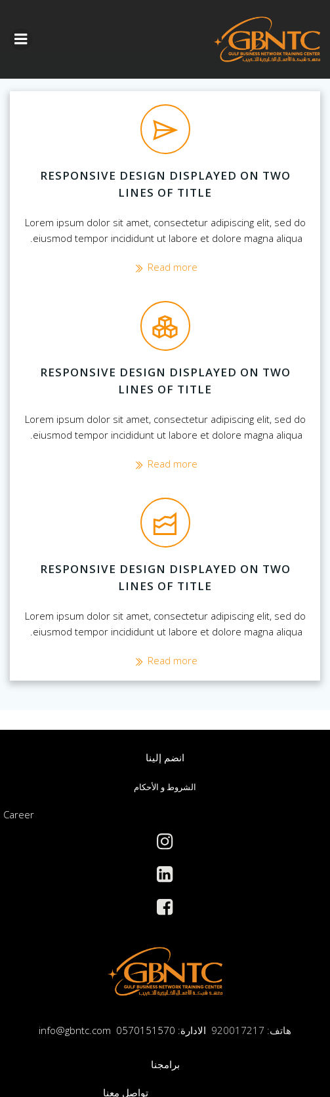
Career (18, 814)
